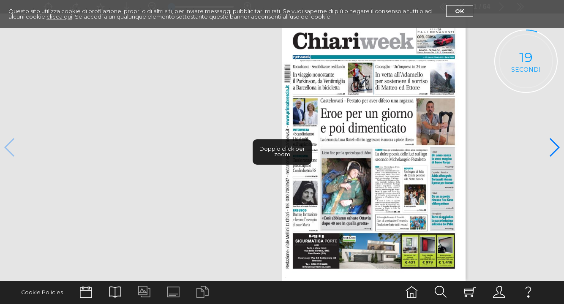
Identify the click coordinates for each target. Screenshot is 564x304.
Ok (459, 11)
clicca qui (59, 16)
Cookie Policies (42, 292)
